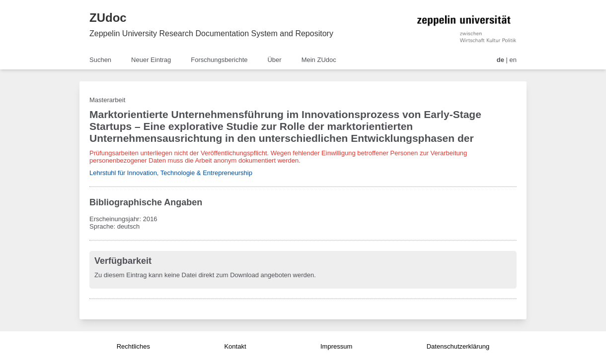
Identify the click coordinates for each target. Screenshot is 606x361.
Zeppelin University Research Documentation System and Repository (211, 33)
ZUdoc (108, 17)
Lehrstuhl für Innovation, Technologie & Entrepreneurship (170, 173)
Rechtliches (133, 346)
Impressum (336, 346)
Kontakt (235, 346)
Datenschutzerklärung (458, 346)
